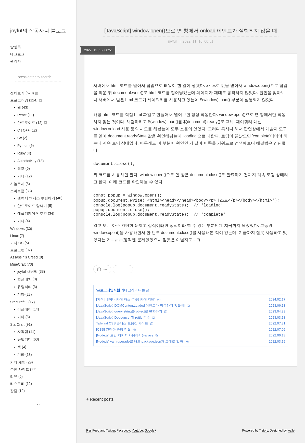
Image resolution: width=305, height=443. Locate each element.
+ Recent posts (99, 405)
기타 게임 (21, 362)
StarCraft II (22, 302)
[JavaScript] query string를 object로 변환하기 (129, 317)
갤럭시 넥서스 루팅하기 (39, 198)
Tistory (263, 436)
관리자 (15, 61)
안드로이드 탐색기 (34, 206)
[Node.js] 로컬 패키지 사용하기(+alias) (124, 341)
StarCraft (21, 324)
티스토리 (21, 384)
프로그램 (21, 250)
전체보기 (24, 93)
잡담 (17, 391)
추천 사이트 (23, 369)
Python (25, 146)
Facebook (123, 436)
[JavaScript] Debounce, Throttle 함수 (123, 323)
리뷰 (16, 376)
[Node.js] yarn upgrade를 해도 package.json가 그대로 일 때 (140, 347)
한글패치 (26, 279)
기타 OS (19, 243)
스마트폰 (21, 191)
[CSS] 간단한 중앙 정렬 (113, 335)
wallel (291, 436)
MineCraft (21, 264)
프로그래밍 (26, 100)
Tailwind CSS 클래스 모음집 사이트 (122, 329)
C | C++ (26, 130)
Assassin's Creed (26, 257)
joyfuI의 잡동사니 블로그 (38, 30)
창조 (23, 168)
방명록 (15, 47)
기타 (24, 176)
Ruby (23, 153)
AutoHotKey (30, 161)
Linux (17, 236)
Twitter (110, 436)
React (25, 115)
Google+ (150, 436)
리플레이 (27, 309)
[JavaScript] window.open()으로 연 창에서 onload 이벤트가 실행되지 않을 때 (190, 30)
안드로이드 (31, 123)
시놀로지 (20, 184)
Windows (21, 229)
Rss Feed (92, 436)
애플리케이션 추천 (35, 213)
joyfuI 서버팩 (30, 271)
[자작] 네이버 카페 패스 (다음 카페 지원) (126, 305)
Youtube (137, 436)
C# (21, 138)
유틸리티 (26, 287)
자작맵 (25, 332)
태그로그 (17, 54)
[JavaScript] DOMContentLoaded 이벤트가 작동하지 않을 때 (140, 311)
